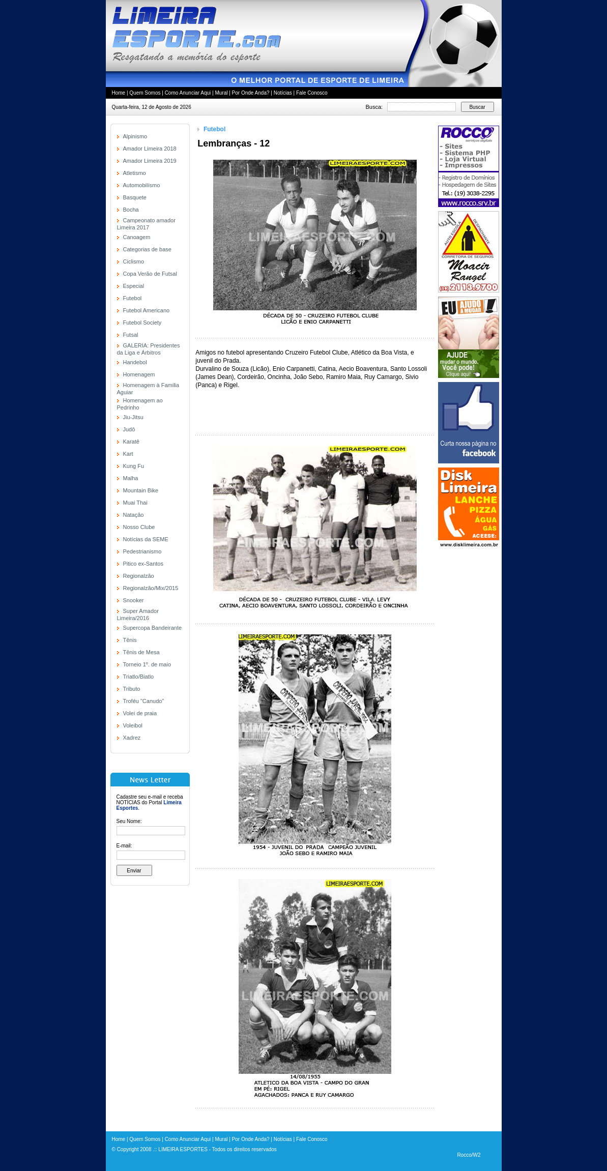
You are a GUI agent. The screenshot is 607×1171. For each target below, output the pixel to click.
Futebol (132, 298)
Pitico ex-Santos (143, 564)
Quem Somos (144, 93)
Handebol (135, 362)
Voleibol (133, 725)
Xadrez (132, 738)
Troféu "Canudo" (143, 701)
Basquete (135, 197)
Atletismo (134, 173)
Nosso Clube (139, 527)
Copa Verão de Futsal (150, 274)
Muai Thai (135, 503)
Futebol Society (142, 322)
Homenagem (139, 374)
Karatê (131, 441)
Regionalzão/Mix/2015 (151, 588)
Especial (133, 286)
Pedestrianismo (142, 551)
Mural (221, 93)
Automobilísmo (141, 185)
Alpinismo (135, 136)
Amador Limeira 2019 (150, 161)
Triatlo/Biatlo (138, 677)
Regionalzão (138, 576)
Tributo (131, 689)
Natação (133, 515)
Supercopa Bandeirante (152, 628)
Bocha (131, 210)
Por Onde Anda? (251, 93)
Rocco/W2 (468, 1155)
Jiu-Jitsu (133, 417)
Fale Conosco (312, 93)
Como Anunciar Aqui (188, 93)
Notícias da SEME (145, 539)
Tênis (130, 640)
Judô (129, 429)
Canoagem (137, 237)
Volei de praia (140, 713)
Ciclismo (133, 261)
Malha (130, 478)
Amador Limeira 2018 (150, 148)
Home (119, 93)
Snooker (133, 600)
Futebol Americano (146, 310)
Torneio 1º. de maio (147, 664)
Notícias (283, 93)
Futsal (130, 335)
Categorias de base (147, 249)
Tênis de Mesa (141, 652)
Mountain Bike (141, 490)
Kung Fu (133, 466)
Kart (128, 454)
